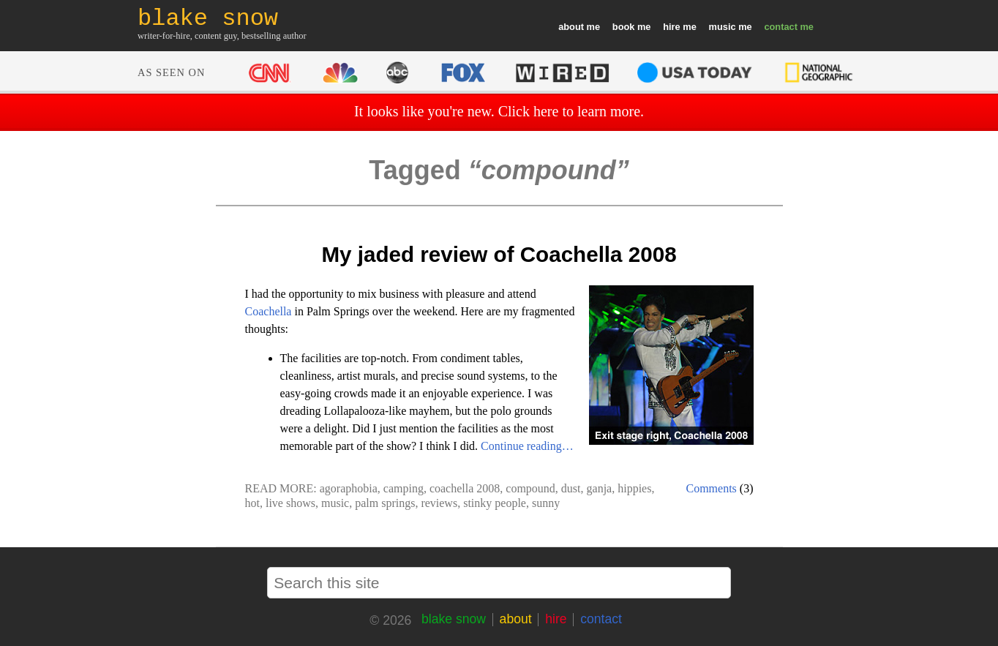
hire (671, 26)
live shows (290, 503)
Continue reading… (527, 446)
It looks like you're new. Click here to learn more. (499, 111)
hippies (634, 488)
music (722, 26)
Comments (711, 488)
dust (571, 488)
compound (530, 488)
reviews (439, 503)
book (623, 26)
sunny (546, 503)
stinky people (494, 503)
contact (781, 26)
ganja (599, 488)
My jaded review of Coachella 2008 (498, 254)
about (571, 26)
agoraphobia (349, 488)
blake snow (453, 619)
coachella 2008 (464, 488)
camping (403, 488)
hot (252, 503)
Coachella (268, 311)
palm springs (385, 503)
